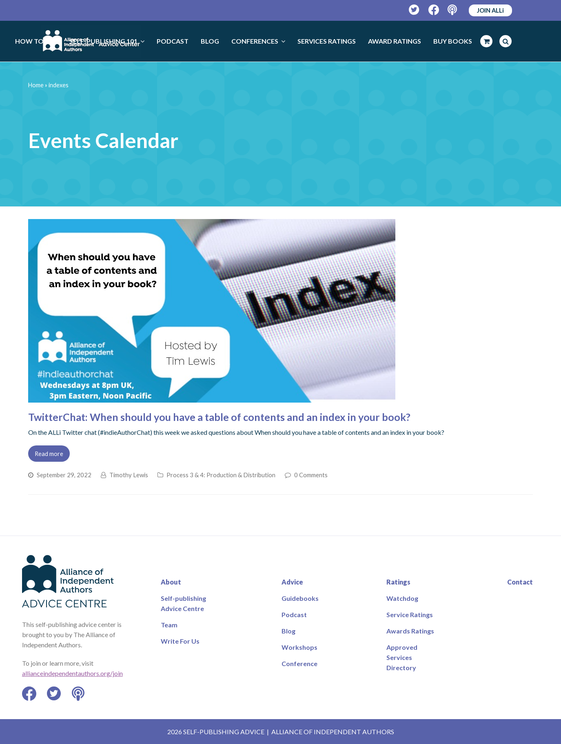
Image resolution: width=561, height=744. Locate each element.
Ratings (398, 582)
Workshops (299, 647)
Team (169, 625)
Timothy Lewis (128, 474)
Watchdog (402, 598)
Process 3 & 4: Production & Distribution (220, 474)
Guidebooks (300, 598)
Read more (49, 453)
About (171, 582)
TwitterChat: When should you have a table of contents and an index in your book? (219, 417)
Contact (520, 582)
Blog (288, 631)
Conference (299, 663)
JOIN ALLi (490, 10)
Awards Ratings (410, 631)
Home (36, 85)
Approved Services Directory (401, 657)
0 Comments (311, 474)
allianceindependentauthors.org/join (72, 673)
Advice (292, 582)
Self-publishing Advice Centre (183, 603)
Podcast (294, 614)
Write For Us (180, 641)
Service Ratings (409, 614)
